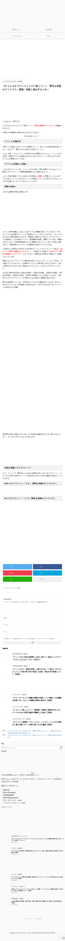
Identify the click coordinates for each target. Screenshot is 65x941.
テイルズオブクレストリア (9, 593)
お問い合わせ (39, 924)
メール (5, 630)
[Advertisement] (32, 112)
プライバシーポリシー (28, 924)
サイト (5, 637)
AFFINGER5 (52, 938)
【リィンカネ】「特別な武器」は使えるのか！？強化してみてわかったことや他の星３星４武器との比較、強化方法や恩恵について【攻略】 (36, 677)
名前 (5, 623)
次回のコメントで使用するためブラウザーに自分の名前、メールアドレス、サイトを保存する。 (30, 644)
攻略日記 (19, 593)
